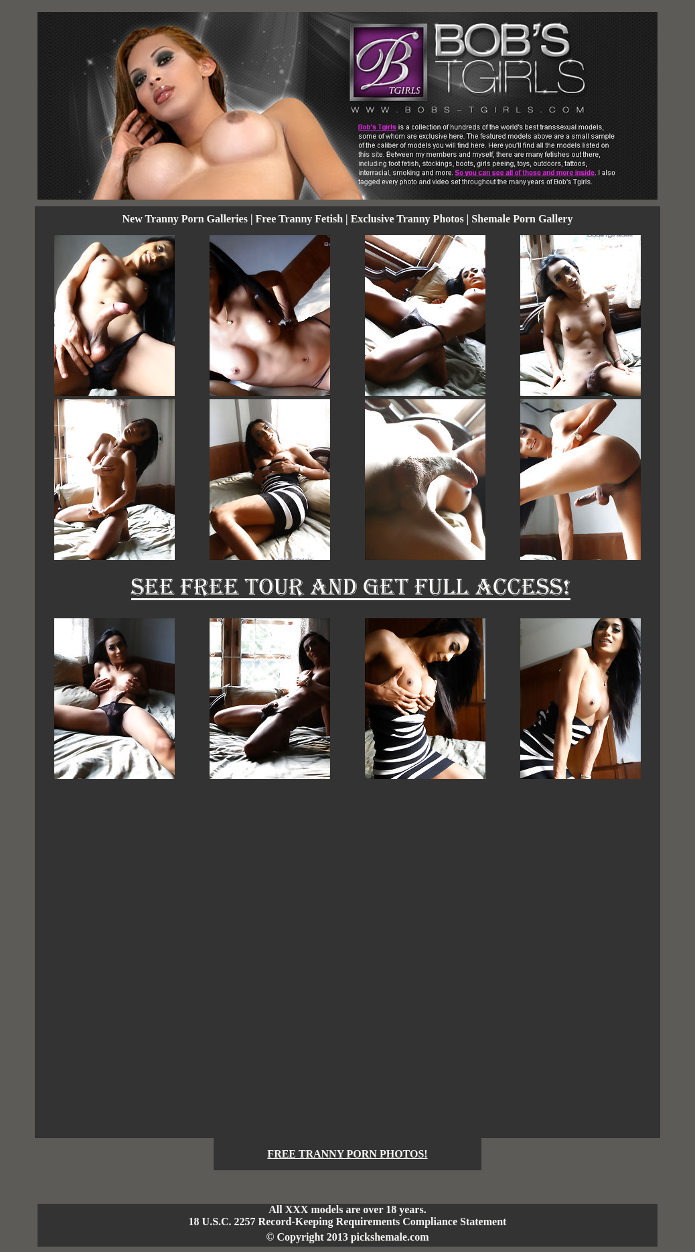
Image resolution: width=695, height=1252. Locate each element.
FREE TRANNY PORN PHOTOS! (347, 1154)
